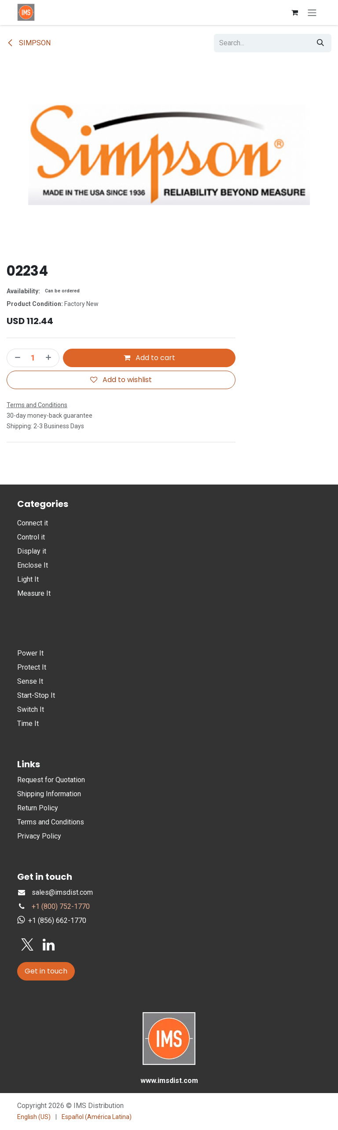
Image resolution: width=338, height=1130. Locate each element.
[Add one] (50, 358)
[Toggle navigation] (312, 13)
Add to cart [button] (149, 358)
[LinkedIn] (48, 945)
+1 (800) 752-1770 (61, 906)
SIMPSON (29, 43)
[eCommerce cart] (294, 12)
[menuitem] (34, 1117)
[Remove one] (16, 358)
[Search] (320, 43)
